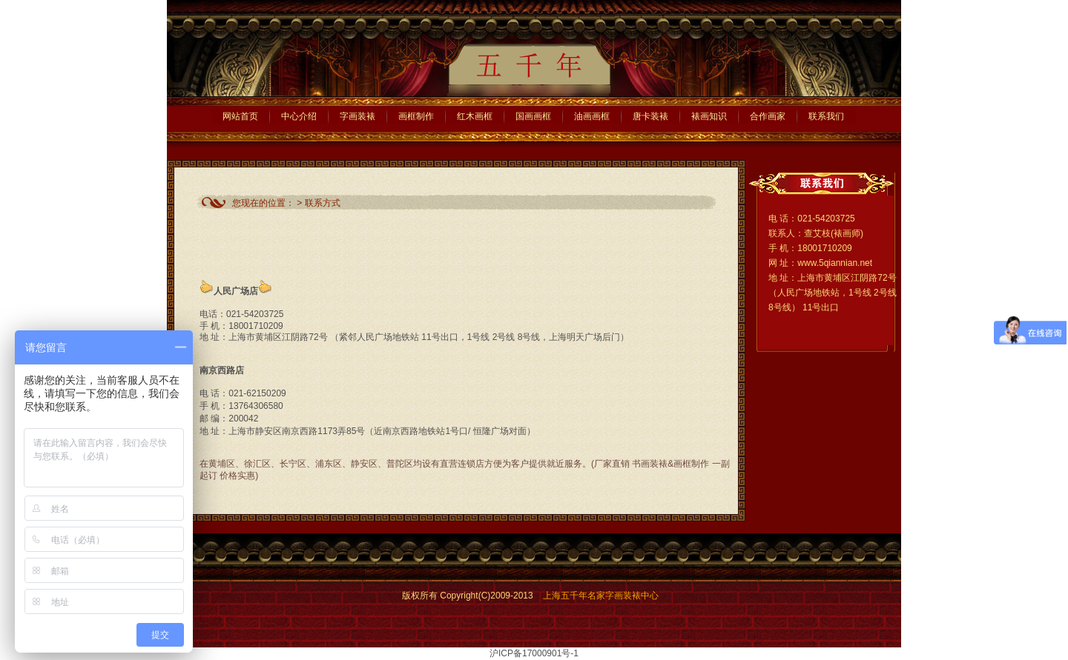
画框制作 (416, 116)
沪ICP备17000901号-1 (534, 653)
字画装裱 (357, 116)
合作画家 (767, 116)
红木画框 (474, 116)
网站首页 (240, 116)
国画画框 (533, 116)
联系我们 (826, 116)
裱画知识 (709, 116)
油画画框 (592, 116)
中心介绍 (299, 116)
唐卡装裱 (650, 116)
